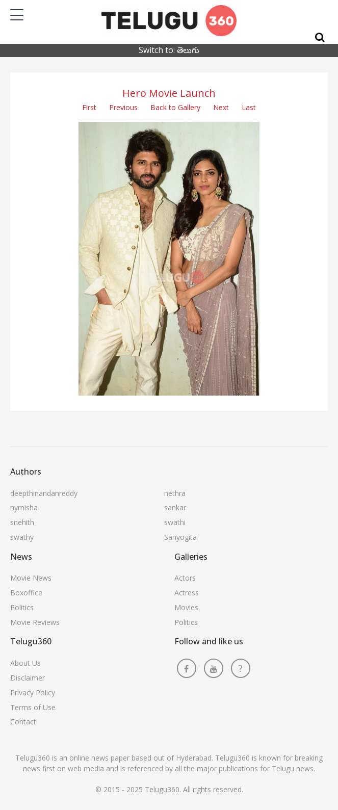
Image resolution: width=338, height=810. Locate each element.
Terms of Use (33, 707)
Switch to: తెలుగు (169, 50)
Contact (23, 721)
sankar (175, 507)
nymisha (24, 507)
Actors (185, 578)
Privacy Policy (32, 692)
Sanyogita (180, 537)
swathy (22, 537)
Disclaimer (27, 678)
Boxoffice (26, 592)
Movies (186, 607)
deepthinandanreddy (43, 493)
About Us (25, 663)
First (89, 107)
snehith (22, 522)
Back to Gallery (175, 107)
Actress (186, 592)
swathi (175, 522)
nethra (175, 493)
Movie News (30, 578)
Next (221, 107)
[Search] (320, 37)
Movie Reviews (35, 622)
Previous (123, 107)
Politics (22, 607)
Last (249, 107)
